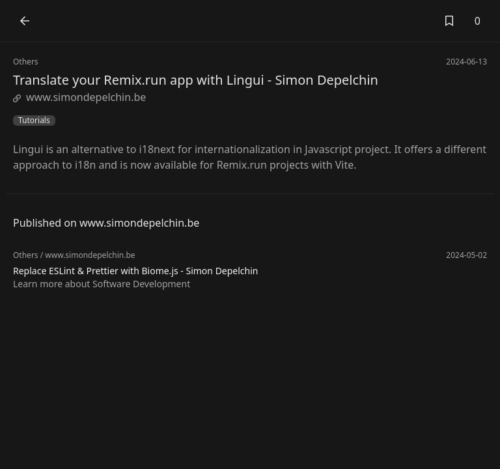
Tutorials (34, 120)
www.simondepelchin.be (79, 97)
